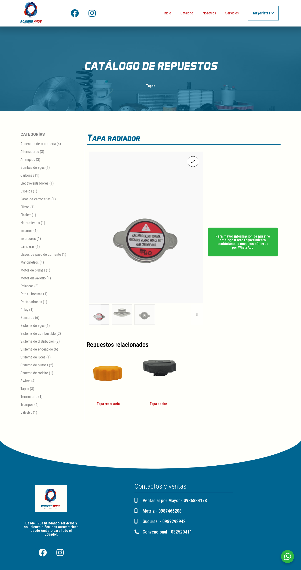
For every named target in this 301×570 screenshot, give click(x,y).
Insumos (26, 231)
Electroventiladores (34, 183)
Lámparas (27, 247)
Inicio (167, 13)
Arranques (27, 160)
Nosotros (209, 13)
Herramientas (30, 223)
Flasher (25, 215)
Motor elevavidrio (33, 278)
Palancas (26, 286)
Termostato (28, 397)
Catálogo (186, 13)
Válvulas (26, 413)
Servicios (232, 13)
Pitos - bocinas (31, 294)
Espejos (26, 191)
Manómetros (29, 262)
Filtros (24, 207)
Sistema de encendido (36, 349)
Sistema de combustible (38, 333)
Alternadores (29, 152)
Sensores (27, 318)
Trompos (26, 405)
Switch (25, 381)
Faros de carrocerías (35, 199)
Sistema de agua (32, 326)
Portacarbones (31, 302)
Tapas (150, 86)
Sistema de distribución (37, 341)
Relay (24, 310)
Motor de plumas (32, 270)
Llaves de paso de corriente (40, 254)
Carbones (27, 175)
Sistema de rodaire (34, 373)
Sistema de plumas (34, 365)
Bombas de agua (32, 168)
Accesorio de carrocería (38, 144)
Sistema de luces (33, 357)
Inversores (28, 239)
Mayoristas (263, 13)
